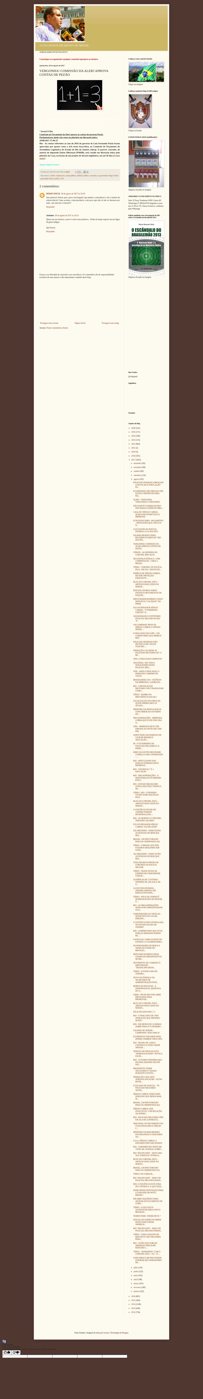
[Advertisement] (80, 300)
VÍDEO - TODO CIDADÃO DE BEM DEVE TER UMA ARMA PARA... (147, 1236)
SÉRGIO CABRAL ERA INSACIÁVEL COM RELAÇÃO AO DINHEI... (147, 1111)
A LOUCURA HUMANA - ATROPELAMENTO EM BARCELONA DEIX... (144, 890)
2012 (133, 1312)
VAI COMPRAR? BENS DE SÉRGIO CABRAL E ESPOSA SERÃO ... (146, 627)
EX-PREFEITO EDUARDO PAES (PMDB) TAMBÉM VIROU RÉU (147, 1038)
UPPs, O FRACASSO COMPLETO (147, 659)
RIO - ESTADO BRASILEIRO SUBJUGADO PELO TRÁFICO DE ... (147, 786)
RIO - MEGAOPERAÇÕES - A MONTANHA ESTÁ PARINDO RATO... (147, 777)
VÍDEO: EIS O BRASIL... (143, 1174)
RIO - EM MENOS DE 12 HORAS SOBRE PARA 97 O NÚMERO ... (148, 1025)
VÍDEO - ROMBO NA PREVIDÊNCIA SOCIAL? (145, 696)
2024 (133, 436)
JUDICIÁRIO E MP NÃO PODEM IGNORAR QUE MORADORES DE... (147, 1260)
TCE (62, 179)
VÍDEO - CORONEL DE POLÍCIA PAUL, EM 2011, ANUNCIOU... (147, 568)
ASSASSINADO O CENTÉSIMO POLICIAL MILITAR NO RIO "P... (147, 618)
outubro (137, 471)
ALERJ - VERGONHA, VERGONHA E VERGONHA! (146, 501)
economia (93, 176)
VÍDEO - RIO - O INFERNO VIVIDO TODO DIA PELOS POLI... (146, 795)
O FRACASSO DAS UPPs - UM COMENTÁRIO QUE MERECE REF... (147, 635)
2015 (133, 1300)
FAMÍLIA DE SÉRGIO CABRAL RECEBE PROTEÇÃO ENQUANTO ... (146, 575)
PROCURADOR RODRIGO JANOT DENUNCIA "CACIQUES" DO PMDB (148, 601)
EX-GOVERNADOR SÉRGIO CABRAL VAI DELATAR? (145, 825)
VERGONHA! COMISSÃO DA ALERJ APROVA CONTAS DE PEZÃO (147, 546)
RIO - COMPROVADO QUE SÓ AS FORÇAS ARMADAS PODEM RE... (148, 933)
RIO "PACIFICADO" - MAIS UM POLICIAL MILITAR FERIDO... (147, 1229)
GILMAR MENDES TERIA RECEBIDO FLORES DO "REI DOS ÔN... (147, 537)
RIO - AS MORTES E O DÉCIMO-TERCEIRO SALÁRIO (147, 819)
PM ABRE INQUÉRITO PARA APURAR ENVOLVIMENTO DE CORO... (148, 1201)
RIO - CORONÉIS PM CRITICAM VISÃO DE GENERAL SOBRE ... (148, 1148)
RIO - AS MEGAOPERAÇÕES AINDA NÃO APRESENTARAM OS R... (148, 907)
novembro (138, 467)
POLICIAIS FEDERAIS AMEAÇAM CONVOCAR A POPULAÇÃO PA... (148, 485)
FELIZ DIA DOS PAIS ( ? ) (144, 1012)
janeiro (137, 1291)
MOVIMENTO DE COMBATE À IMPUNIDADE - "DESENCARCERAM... (146, 965)
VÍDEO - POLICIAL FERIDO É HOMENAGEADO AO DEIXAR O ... (147, 899)
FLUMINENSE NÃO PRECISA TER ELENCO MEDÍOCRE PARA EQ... (148, 493)
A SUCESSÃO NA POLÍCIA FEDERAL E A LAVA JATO (145, 530)
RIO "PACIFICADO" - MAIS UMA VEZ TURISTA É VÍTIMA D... (147, 1154)
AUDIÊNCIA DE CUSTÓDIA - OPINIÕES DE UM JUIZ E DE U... (147, 882)
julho (136, 1268)
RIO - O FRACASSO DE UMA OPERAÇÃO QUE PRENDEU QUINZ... (146, 1018)
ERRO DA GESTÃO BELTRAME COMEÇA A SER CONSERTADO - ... (148, 754)
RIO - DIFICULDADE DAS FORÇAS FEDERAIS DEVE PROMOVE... (146, 763)
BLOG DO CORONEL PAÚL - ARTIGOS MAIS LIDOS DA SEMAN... (146, 1005)
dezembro (138, 463)
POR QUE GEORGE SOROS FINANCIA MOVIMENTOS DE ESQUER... (147, 592)
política (57, 179)
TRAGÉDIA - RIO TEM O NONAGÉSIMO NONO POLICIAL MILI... (144, 665)
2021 (133, 448)
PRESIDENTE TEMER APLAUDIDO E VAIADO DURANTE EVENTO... (144, 1070)
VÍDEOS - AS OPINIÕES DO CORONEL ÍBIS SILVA (145, 553)
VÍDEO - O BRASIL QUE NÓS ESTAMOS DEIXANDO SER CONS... (146, 847)
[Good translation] (6, 1352)
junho (136, 1271)
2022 (133, 444)
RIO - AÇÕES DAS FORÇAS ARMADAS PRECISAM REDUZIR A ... (145, 1245)
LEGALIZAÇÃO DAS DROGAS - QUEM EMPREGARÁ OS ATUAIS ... (147, 703)
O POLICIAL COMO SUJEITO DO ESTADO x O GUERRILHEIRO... (148, 940)
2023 (133, 440)
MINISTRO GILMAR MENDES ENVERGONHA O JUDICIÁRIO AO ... (147, 1134)
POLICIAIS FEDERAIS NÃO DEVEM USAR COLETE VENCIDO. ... (145, 644)
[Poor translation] (15, 1352)
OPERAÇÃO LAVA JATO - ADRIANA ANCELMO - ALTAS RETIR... (147, 1079)
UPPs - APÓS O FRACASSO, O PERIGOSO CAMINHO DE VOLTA (146, 673)
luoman (106, 1333)
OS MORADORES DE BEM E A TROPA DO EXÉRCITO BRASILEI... (146, 948)
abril (136, 1279)
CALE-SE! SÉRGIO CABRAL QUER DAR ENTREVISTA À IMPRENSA (146, 514)
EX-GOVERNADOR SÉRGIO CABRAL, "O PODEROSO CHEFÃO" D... (145, 610)
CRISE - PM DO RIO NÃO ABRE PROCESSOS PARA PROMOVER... (147, 997)
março (136, 1283)
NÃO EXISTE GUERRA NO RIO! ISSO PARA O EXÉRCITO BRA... (148, 507)
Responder (50, 207)
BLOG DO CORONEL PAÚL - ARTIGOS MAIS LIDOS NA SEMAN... (146, 584)
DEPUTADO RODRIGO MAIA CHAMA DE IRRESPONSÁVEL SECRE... (147, 956)
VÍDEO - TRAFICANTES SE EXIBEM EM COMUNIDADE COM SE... (146, 873)
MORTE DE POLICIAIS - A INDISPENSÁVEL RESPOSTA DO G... (147, 988)
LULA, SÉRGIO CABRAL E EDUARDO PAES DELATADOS (147, 1142)
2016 (133, 1296)
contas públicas (71, 176)
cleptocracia (60, 176)
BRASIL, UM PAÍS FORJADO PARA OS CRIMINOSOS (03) (146, 840)
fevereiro (137, 1287)
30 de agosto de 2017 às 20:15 (67, 215)
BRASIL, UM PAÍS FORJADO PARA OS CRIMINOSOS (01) (146, 1169)
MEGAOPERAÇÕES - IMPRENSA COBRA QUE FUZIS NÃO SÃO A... (147, 720)
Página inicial (80, 323)
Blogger (125, 1333)
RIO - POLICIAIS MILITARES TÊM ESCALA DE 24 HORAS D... (148, 1118)
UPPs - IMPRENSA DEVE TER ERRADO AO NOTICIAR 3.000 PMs (147, 728)
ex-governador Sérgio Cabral (108, 176)
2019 (133, 452)
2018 (133, 456)
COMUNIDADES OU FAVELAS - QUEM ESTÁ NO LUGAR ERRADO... (147, 916)
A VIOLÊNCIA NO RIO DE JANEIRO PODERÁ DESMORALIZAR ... (144, 812)
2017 (133, 460)
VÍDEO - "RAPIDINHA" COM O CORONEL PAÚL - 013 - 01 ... (146, 1253)
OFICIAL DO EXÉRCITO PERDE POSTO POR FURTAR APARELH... (147, 1222)
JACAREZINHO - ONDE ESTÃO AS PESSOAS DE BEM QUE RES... (147, 833)
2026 (133, 428)
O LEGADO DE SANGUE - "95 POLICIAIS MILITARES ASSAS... (146, 1088)
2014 (133, 1304)
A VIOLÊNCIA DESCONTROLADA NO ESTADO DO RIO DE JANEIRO (148, 924)
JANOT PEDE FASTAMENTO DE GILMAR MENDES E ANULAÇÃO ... (147, 737)
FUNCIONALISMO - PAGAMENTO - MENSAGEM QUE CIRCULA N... (148, 523)
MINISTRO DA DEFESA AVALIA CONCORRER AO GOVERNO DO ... (147, 711)
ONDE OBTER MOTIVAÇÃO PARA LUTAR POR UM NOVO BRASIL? (148, 1192)
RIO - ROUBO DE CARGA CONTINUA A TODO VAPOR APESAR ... (146, 1045)
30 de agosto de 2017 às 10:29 (73, 194)
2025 (133, 432)
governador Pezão (47, 179)
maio (136, 1275)
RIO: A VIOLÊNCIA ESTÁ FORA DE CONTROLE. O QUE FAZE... (148, 1185)
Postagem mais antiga (110, 323)
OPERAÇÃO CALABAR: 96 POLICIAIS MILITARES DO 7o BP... (147, 652)
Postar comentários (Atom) (57, 328)
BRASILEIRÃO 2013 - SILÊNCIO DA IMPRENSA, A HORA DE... (147, 681)
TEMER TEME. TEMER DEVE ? (147, 1216)
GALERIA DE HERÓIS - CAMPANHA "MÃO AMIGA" (146, 1031)
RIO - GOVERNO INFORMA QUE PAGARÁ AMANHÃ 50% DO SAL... (147, 1062)
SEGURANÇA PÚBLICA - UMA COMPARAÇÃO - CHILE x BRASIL (146, 561)
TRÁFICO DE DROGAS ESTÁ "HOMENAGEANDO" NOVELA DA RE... (147, 1053)
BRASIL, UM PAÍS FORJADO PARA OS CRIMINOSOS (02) (146, 1104)
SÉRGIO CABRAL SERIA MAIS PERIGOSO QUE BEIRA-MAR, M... (147, 1096)
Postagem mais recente (49, 323)
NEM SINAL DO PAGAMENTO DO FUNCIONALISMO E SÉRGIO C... (148, 1125)
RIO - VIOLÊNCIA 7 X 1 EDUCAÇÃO (143, 770)
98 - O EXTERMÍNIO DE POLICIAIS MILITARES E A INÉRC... (146, 746)
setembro (137, 475)
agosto (136, 479)
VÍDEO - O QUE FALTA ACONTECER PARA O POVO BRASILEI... (146, 1209)
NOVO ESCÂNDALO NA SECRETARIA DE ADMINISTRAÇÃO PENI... (145, 980)
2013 (133, 1308)
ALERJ (52, 176)
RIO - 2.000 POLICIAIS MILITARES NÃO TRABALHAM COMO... (148, 688)
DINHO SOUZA (53, 194)
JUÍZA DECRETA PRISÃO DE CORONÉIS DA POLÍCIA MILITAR (146, 864)
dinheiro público (83, 176)
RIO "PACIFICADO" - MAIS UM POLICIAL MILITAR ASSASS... (147, 1179)
